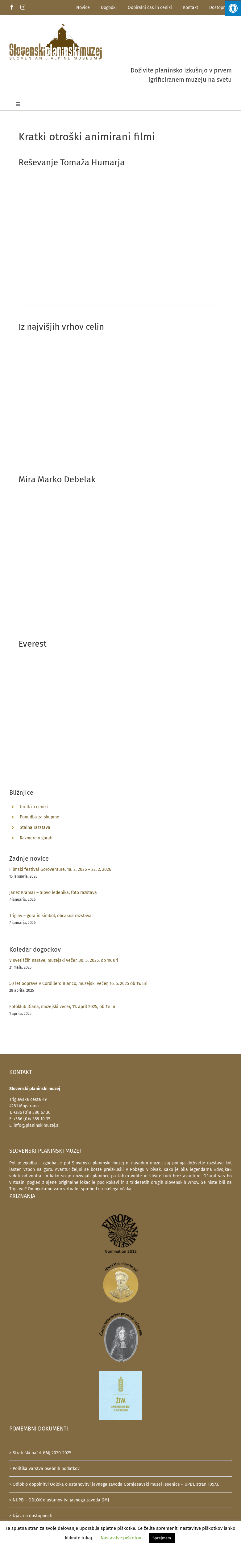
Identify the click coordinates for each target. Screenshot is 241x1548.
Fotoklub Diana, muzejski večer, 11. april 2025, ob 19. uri (63, 1006)
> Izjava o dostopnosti (30, 1515)
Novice (83, 7)
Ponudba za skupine (39, 817)
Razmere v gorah (36, 838)
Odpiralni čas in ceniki (150, 7)
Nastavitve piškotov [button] (121, 1538)
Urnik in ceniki (34, 806)
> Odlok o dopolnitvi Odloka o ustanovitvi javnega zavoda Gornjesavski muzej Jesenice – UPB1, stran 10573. (114, 1484)
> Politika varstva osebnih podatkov (44, 1468)
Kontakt (190, 7)
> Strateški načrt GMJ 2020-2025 (40, 1452)
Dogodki (109, 7)
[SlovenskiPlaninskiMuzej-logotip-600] (55, 24)
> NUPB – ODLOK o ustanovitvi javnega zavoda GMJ (59, 1500)
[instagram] (22, 7)
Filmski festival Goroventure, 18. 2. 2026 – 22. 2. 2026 (60, 869)
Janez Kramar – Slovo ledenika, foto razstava (53, 892)
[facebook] (11, 7)
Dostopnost (220, 7)
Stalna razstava (35, 827)
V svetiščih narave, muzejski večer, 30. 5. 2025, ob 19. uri (63, 960)
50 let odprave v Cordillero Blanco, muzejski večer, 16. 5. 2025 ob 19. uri (78, 983)
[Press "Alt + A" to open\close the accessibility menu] (233, 8)
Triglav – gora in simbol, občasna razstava (50, 915)
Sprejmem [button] (161, 1538)
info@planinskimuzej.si (37, 1125)
